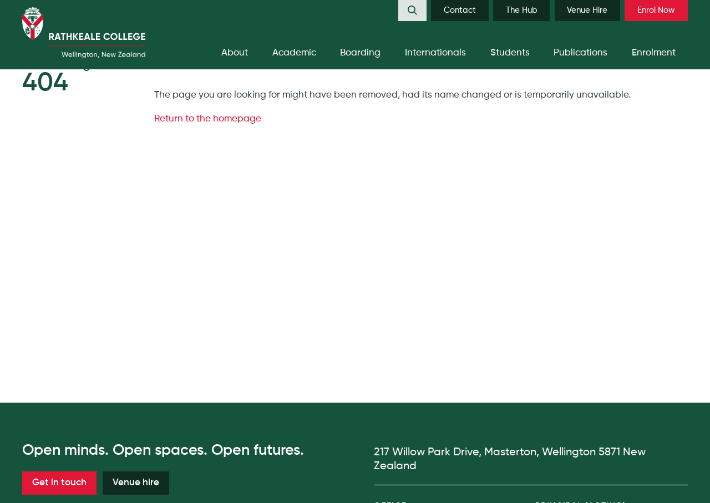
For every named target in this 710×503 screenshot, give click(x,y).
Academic (294, 53)
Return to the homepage (207, 119)
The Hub (521, 10)
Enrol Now (656, 10)
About (234, 53)
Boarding (360, 53)
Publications (580, 53)
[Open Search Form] (412, 10)
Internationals (435, 53)
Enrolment (654, 53)
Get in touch (59, 482)
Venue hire (136, 482)
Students (510, 53)
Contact (460, 10)
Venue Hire (587, 10)
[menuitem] (412, 10)
